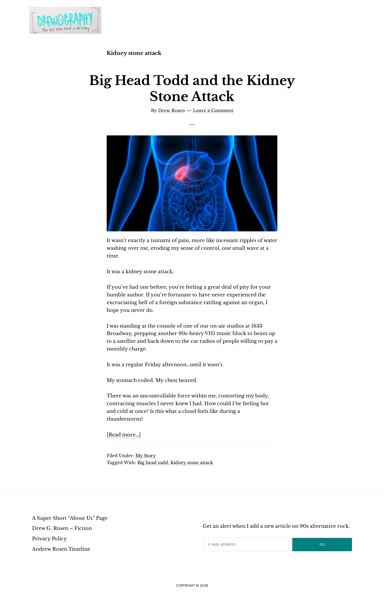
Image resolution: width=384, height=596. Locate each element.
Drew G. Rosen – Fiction (62, 528)
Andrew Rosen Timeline (61, 549)
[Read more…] (124, 435)
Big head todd (152, 462)
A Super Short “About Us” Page (69, 518)
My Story (145, 455)
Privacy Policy (49, 539)
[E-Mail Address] (246, 544)
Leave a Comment (213, 110)
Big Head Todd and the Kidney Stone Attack (192, 88)
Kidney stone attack (191, 462)
